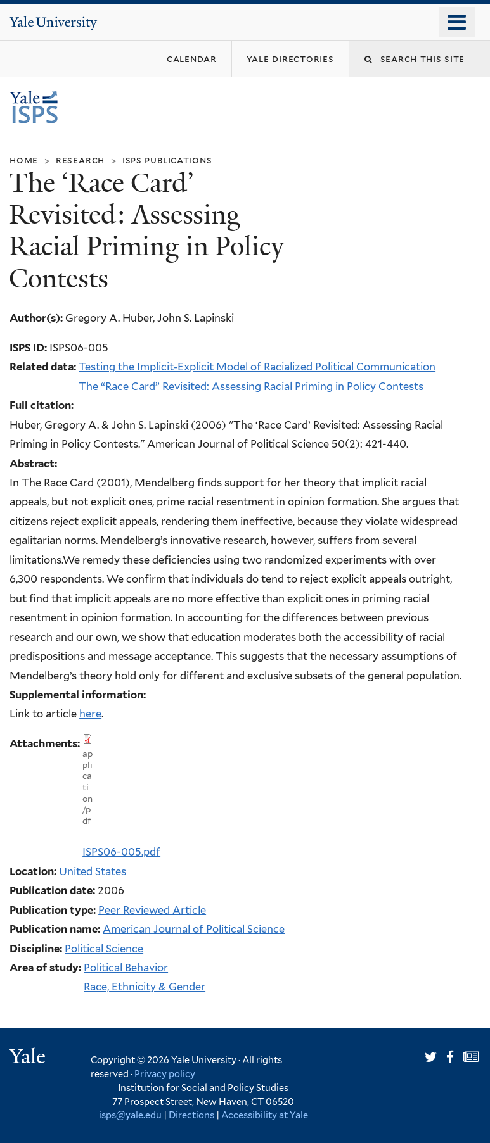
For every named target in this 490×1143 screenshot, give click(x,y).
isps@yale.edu (130, 1114)
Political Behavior (126, 967)
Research (80, 160)
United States (92, 871)
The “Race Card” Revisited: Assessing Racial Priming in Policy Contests (251, 386)
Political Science (104, 948)
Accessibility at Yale (264, 1114)
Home (24, 160)
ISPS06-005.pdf (121, 851)
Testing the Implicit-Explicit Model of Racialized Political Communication (257, 366)
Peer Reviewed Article (152, 910)
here (90, 713)
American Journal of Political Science (194, 929)
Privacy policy (164, 1073)
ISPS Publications (167, 160)
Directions (191, 1114)
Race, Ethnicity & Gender (144, 986)
